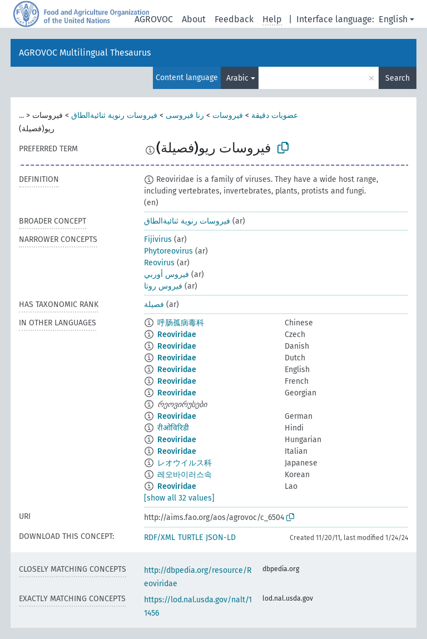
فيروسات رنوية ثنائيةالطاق (114, 115)
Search (397, 78)
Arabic (237, 78)
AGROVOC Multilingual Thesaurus (85, 52)
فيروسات (227, 115)
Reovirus (159, 263)
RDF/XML (159, 537)
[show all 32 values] (179, 498)
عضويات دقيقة (274, 115)
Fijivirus (158, 239)
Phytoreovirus (168, 251)
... (21, 115)
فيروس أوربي (166, 274)
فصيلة (154, 304)
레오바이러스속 (184, 474)
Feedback (234, 19)
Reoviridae (176, 334)
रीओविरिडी (173, 428)
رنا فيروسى (185, 115)
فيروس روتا (163, 286)
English (393, 19)
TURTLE (190, 537)
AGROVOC (154, 19)
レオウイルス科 (184, 463)
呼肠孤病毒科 (180, 323)
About (194, 19)
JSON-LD (221, 537)
